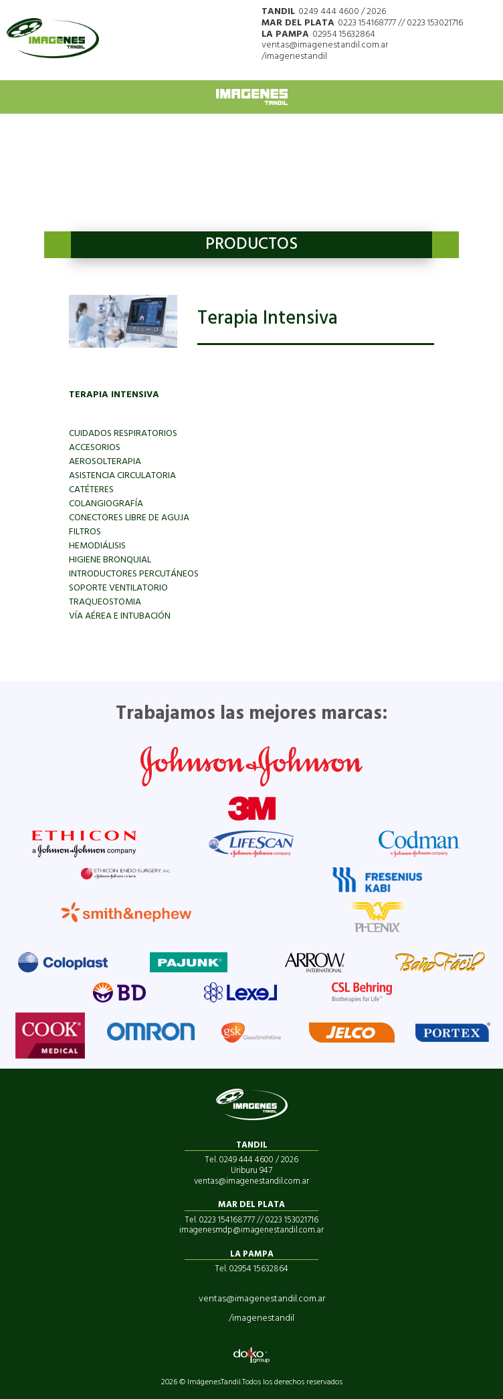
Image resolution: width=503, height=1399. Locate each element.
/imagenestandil (294, 56)
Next (445, 244)
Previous (57, 244)
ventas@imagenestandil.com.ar (325, 45)
